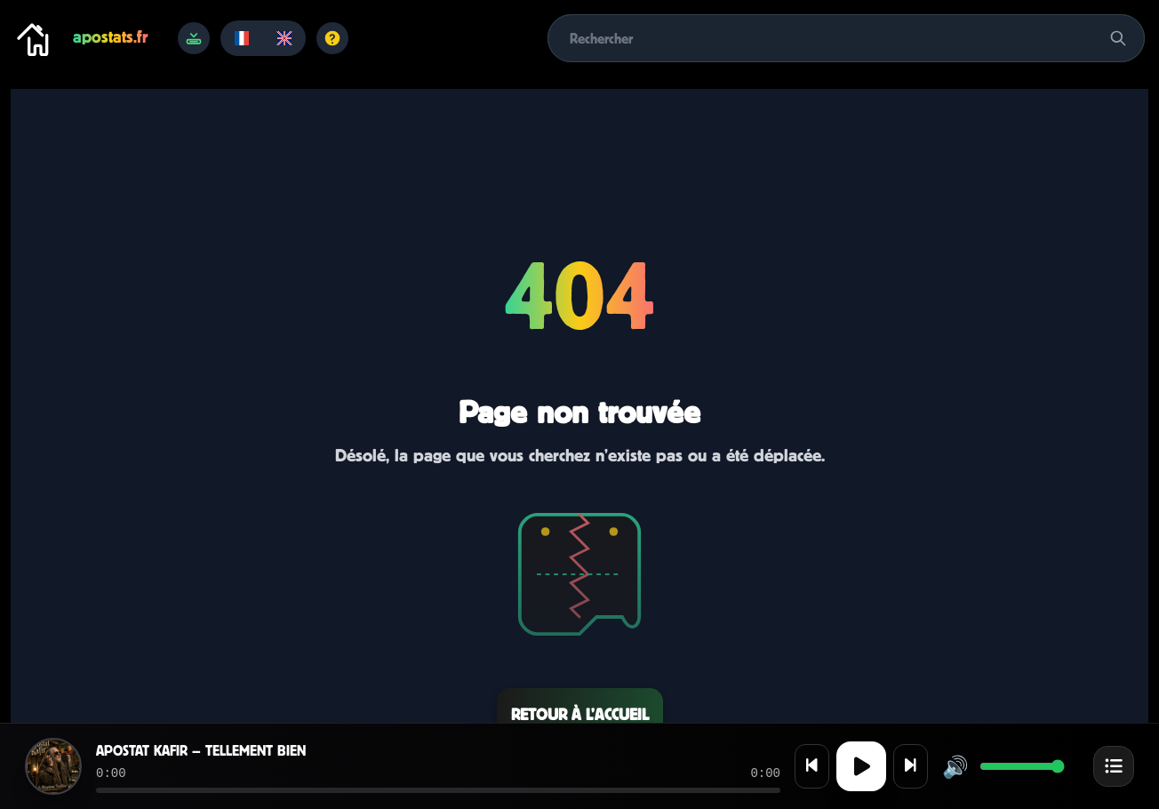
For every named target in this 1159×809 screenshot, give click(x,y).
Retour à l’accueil (580, 714)
